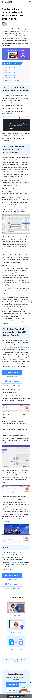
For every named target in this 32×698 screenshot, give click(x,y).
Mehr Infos (16, 696)
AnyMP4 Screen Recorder (22, 347)
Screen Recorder (16, 674)
